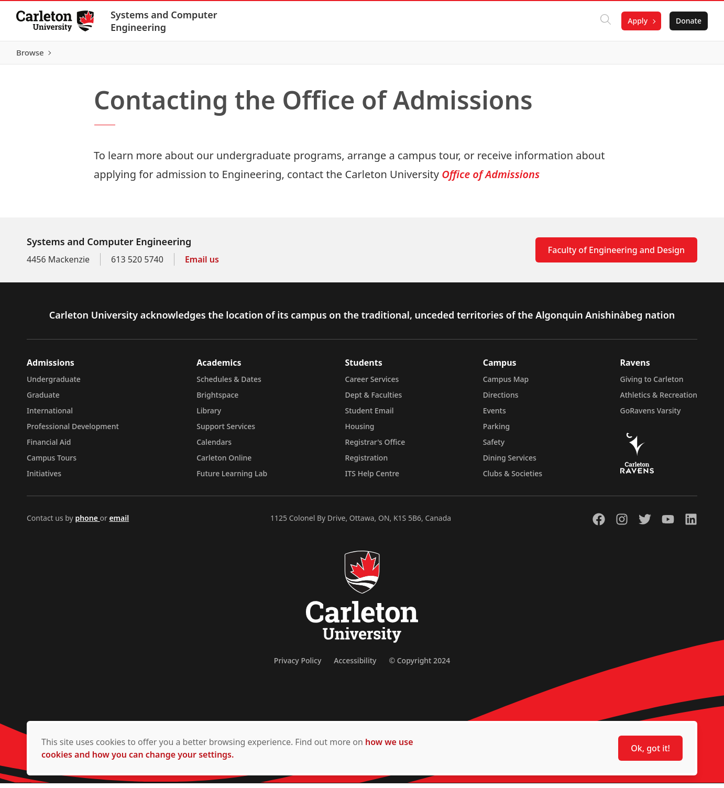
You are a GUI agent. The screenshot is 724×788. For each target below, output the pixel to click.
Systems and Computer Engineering (164, 21)
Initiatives (44, 478)
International (50, 415)
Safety (494, 447)
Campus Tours (51, 462)
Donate (688, 21)
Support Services (225, 431)
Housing (360, 431)
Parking (496, 431)
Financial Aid (49, 447)
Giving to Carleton (652, 384)
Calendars (214, 447)
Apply (637, 21)
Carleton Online (223, 462)
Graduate (43, 399)
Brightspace (217, 399)
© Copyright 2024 (419, 665)
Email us (202, 264)
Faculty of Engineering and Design (616, 254)
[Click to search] (605, 21)
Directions (501, 399)
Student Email (369, 415)
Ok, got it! (650, 748)
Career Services (372, 384)
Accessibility (355, 665)
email (119, 523)
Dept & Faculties (373, 399)
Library (208, 415)
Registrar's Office (375, 447)
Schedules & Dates (228, 384)
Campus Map (506, 384)
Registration (366, 462)
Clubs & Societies (512, 478)
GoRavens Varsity (650, 415)
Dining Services (509, 462)
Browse (687, 55)
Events (494, 415)
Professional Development (73, 431)
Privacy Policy (297, 665)
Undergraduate (54, 384)
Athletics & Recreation (658, 399)
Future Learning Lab (231, 478)
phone (87, 523)
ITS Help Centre (372, 478)
